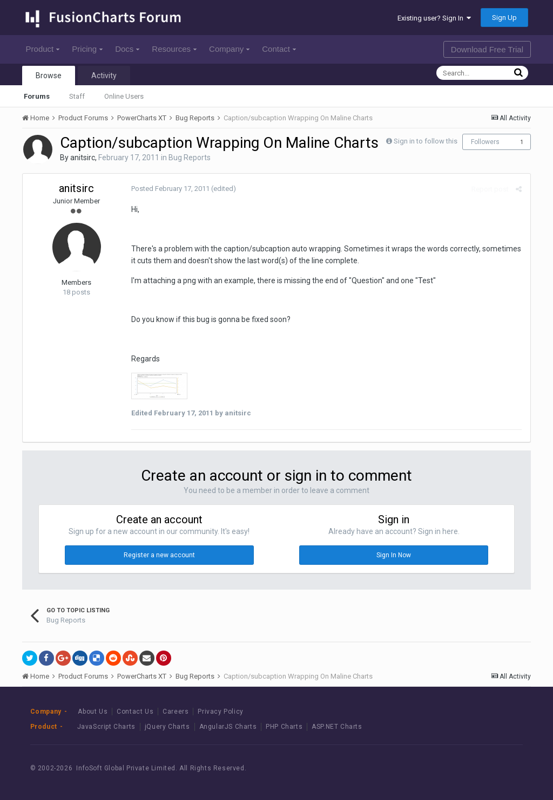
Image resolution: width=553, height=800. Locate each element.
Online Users (124, 96)
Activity (104, 75)
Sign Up (504, 17)
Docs (127, 48)
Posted (170, 188)
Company (229, 48)
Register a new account (159, 555)
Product (43, 48)
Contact (279, 48)
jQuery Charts (167, 726)
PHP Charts (284, 726)
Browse (49, 75)
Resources (174, 48)
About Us (92, 711)
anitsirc (82, 157)
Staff (77, 96)
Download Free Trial (487, 49)
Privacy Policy (220, 711)
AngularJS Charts (228, 726)
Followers (485, 142)
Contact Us (135, 711)
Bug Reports (189, 157)
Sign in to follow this (425, 141)
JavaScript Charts (106, 726)
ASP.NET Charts (337, 726)
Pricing (87, 48)
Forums (37, 96)
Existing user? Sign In (434, 18)
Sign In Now (393, 555)
